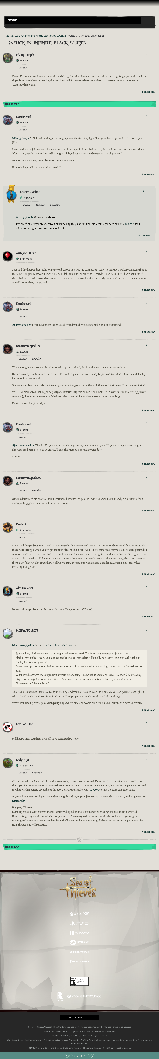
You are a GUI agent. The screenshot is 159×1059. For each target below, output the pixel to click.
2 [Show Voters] (143, 191)
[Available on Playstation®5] (79, 923)
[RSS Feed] (4, 36)
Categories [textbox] (12, 20)
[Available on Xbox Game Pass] (79, 952)
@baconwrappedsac (23, 445)
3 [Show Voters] (147, 54)
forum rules (18, 800)
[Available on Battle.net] (79, 961)
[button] (73, 20)
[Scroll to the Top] (67, 1056)
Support (130, 224)
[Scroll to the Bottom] (92, 1056)
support (94, 789)
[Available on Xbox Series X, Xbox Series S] (79, 914)
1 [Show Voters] (147, 116)
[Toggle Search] (11, 25)
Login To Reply (12, 104)
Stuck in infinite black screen (59, 645)
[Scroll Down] (88, 1055)
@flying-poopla (20, 138)
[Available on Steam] (79, 942)
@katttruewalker (21, 325)
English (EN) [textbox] (75, 1017)
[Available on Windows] (79, 933)
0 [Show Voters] (147, 252)
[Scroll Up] (71, 1055)
